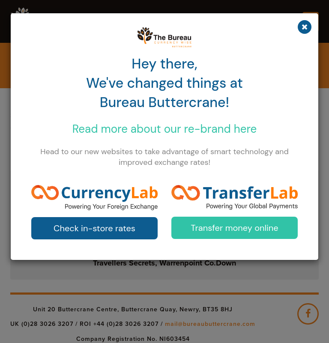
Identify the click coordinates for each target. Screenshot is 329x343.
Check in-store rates (94, 228)
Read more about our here (164, 129)
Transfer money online (234, 227)
